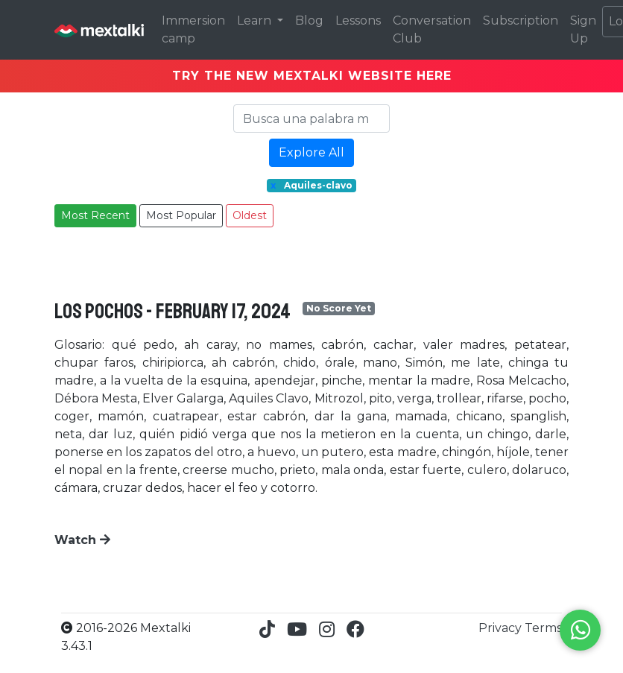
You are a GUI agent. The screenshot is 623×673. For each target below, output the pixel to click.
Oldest (250, 215)
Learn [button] (255, 20)
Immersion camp (193, 29)
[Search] (311, 118)
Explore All (311, 152)
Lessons (358, 20)
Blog (309, 20)
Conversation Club (432, 29)
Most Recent (95, 215)
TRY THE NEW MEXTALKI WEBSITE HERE (312, 76)
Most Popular (181, 215)
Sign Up (583, 29)
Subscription (520, 20)
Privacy (501, 628)
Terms (543, 628)
